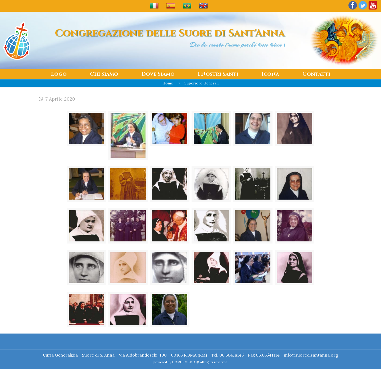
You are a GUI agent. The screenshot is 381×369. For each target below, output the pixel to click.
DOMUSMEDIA (184, 362)
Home (167, 83)
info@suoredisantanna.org (311, 355)
